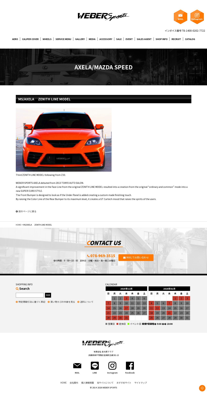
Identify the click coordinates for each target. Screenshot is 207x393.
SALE (119, 39)
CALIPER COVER (30, 39)
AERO (15, 39)
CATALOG (190, 39)
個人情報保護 (86, 384)
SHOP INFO (162, 39)
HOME (18, 224)
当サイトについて (105, 384)
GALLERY (80, 39)
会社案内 (71, 384)
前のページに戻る (26, 211)
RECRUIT (176, 39)
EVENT (129, 39)
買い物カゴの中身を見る (62, 303)
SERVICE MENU (63, 39)
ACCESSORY (105, 39)
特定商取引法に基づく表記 (32, 303)
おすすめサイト (125, 384)
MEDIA (92, 39)
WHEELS (47, 39)
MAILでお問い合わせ (137, 258)
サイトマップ (142, 384)
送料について (87, 303)
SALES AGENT (144, 39)
